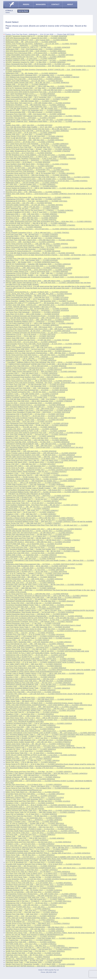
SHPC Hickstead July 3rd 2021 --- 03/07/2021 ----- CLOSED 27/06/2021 (32, 208)
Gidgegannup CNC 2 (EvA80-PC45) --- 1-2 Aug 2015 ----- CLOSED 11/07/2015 (35, 657)
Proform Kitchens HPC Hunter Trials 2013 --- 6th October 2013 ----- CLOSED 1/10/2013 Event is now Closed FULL (48, 810)
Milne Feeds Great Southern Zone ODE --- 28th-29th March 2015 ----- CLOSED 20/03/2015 (39, 699)
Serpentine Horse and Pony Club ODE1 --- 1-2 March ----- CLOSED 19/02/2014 (35, 794)
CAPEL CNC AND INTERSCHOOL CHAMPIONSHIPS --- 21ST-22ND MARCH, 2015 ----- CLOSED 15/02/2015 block (49, 705)
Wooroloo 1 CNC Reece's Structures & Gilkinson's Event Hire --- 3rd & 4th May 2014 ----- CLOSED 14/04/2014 (46, 773)
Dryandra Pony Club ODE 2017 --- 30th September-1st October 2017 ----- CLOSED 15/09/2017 (41, 481)
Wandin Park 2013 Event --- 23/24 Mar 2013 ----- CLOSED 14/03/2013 (32, 870)
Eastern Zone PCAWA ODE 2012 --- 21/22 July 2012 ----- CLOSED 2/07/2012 (34, 907)
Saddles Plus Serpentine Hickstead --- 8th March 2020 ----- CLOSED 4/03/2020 (35, 295)
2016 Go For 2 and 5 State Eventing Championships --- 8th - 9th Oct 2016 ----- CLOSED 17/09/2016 (42, 551)
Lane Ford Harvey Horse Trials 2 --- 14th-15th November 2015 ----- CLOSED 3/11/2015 (38, 627)
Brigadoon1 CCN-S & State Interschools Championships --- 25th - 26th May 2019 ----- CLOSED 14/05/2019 (45, 353)
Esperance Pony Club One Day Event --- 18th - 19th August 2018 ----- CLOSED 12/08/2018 (39, 408)
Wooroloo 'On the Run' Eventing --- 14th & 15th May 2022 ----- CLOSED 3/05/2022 (36, 145)
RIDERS (26, 4)
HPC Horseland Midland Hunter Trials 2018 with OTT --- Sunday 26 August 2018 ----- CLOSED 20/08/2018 (45, 407)
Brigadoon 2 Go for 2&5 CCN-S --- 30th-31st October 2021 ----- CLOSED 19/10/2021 (37, 175)
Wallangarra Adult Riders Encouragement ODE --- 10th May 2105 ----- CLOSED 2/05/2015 (39, 679)
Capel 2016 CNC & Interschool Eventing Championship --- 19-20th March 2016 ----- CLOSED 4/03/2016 (44, 616)
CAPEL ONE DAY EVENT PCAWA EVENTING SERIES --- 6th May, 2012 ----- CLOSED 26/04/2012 (42, 918)
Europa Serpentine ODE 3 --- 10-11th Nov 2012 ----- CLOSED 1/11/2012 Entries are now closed (41, 879)
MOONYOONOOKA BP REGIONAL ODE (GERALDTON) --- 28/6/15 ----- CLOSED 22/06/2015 (40, 660)
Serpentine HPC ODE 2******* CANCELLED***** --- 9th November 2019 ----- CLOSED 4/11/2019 (41, 303)
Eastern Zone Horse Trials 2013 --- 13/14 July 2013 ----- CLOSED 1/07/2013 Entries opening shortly (42, 833)
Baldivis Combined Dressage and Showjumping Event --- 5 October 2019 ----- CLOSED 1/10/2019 (42, 316)
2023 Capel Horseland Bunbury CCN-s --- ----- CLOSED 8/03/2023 (30, 94)
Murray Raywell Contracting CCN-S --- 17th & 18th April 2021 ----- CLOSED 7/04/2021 (37, 232)
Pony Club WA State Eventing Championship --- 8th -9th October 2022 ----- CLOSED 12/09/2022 (41, 108)
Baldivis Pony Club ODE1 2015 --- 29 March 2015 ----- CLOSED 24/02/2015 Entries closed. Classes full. (44, 703)
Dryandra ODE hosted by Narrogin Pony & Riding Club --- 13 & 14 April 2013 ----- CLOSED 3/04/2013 (43, 864)
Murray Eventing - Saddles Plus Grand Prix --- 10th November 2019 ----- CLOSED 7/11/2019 (40, 301)
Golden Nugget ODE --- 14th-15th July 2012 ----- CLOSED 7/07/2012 (31, 905)
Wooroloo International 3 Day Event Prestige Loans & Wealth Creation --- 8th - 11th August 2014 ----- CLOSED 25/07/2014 (51, 733)
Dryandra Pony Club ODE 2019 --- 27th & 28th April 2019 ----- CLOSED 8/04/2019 (36, 366)
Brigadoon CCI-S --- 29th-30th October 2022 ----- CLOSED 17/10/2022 (32, 101)
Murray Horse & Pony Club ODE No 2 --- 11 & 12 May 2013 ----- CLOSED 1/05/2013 (37, 849)
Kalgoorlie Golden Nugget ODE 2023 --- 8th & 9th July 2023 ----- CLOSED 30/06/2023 (37, 82)
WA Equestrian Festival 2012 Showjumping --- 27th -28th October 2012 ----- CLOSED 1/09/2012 (41, 894)
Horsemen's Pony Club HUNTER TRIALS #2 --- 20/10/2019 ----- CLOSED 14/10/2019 (37, 310)
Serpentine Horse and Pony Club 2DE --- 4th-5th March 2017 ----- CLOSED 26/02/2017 (38, 538)
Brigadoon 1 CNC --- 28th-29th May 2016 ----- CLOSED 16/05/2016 (30, 588)
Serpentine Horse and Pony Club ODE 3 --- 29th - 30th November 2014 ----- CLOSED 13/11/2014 (42, 707)
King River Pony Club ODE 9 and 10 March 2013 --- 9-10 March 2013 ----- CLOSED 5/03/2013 (40, 873)
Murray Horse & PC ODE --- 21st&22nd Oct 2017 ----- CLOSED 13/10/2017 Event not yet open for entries (44, 468)
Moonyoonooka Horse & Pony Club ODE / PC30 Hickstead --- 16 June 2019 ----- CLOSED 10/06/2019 (43, 344)
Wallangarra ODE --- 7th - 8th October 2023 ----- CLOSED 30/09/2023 (31, 73)
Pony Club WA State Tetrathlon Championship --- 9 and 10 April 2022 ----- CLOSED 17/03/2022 (41, 158)
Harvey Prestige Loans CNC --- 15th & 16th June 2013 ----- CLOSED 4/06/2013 (35, 838)
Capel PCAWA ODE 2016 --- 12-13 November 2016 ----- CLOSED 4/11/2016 (34, 544)
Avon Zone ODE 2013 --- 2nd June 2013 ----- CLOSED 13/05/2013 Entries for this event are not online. (43, 846)
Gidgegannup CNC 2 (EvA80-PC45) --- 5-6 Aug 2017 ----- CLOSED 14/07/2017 (35, 497)
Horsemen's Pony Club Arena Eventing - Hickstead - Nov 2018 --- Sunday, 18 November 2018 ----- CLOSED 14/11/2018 (50, 383)
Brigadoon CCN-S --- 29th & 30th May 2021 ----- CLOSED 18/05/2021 (31, 218)
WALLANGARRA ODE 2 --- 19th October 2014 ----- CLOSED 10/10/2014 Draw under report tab (41, 716)
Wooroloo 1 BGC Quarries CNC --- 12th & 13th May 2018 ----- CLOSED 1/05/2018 (36, 438)
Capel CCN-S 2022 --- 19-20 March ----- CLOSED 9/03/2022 (28, 162)
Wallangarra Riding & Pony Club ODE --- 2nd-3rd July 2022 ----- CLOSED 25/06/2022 (37, 131)
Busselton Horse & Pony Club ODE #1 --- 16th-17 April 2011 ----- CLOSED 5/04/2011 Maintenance (42, 947)
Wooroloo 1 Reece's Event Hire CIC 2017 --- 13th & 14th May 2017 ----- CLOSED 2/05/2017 (40, 518)
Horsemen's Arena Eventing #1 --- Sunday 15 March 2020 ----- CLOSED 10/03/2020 (37, 292)
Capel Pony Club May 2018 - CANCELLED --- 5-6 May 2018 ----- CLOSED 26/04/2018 (37, 442)
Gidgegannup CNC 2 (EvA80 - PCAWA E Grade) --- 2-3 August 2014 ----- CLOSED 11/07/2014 (41, 736)
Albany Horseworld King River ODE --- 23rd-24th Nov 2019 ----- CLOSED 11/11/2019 (37, 297)
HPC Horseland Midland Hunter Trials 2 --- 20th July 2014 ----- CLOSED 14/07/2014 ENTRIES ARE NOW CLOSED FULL (50, 734)
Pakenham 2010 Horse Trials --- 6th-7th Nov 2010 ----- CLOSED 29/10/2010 (34, 955)
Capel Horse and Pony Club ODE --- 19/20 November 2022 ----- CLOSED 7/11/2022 (37, 99)
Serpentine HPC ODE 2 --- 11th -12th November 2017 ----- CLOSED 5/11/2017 (35, 466)
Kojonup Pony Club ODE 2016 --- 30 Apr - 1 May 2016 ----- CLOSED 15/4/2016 (35, 607)
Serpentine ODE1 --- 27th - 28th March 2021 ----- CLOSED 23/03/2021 (32, 236)
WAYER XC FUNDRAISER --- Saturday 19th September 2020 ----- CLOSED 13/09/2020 (38, 264)
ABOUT (70, 4)
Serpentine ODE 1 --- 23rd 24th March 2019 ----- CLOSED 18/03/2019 (31, 373)
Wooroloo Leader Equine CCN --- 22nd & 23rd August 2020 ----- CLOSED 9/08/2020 (37, 271)
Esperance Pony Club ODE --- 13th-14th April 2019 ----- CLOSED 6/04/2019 (34, 370)
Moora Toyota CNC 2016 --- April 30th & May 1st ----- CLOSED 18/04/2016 (33, 603)
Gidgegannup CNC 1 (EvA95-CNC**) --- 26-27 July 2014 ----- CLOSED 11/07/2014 (36, 738)
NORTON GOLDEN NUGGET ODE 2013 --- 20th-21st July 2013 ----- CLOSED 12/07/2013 (39, 827)
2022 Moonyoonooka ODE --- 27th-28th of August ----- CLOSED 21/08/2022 (34, 112)
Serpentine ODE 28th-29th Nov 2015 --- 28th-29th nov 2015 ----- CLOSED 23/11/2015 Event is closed (43, 625)
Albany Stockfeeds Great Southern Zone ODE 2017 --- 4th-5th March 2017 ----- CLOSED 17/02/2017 (43, 540)
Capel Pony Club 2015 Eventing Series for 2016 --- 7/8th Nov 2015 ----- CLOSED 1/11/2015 (39, 629)
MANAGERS (41, 4)
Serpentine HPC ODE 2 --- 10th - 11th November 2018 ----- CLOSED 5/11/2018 (35, 386)
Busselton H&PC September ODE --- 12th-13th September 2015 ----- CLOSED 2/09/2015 (39, 642)
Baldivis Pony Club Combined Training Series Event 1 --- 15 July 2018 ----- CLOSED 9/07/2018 (41, 418)
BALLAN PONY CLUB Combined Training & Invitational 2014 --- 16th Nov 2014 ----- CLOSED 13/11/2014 (44, 709)
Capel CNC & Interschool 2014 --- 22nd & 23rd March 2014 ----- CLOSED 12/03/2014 (37, 786)
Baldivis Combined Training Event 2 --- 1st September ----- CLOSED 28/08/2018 (35, 405)
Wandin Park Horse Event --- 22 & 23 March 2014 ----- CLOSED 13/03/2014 (34, 784)
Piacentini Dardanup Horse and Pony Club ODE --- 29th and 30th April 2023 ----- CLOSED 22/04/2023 (43, 90)
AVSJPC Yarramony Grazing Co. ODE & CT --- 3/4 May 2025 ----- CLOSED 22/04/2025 (38, 47)
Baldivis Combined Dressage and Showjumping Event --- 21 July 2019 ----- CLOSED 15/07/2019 (41, 333)
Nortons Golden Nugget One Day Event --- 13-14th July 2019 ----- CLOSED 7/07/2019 (37, 340)
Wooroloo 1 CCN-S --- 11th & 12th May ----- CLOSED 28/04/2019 (30, 358)
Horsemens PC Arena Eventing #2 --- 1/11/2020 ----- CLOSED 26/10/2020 (33, 251)
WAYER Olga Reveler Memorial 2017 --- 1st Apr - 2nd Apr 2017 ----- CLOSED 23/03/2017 (39, 531)
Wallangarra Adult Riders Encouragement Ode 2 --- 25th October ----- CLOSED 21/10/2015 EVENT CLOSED (46, 631)
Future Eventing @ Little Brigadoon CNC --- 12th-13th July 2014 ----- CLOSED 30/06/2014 (39, 740)
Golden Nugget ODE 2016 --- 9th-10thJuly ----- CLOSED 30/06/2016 (31, 577)
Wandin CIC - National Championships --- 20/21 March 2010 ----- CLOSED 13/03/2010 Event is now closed (45, 959)
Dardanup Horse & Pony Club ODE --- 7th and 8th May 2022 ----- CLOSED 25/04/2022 (38, 147)
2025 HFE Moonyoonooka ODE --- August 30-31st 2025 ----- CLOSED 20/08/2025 (36, 38)
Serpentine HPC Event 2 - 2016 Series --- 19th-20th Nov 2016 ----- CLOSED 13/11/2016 (38, 542)
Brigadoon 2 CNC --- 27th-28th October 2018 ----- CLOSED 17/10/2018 (32, 394)
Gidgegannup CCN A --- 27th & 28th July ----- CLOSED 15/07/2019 (30, 336)
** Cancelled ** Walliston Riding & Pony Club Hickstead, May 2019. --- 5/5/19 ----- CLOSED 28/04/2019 (44, 362)
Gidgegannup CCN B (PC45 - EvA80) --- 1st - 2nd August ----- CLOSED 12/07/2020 (36, 275)
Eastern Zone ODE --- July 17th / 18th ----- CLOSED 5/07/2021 (29, 203)
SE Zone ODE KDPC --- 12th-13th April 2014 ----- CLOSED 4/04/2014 (31, 775)
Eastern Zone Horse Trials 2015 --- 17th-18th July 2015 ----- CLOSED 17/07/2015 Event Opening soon (43, 649)
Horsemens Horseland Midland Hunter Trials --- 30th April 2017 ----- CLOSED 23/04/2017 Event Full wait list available (49, 521)
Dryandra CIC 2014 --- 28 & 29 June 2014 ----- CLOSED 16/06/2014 (31, 749)
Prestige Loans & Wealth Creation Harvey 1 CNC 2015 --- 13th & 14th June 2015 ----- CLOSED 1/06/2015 (45, 673)
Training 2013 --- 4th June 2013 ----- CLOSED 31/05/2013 (27, 840)
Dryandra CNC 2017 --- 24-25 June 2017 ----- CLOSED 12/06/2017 (30, 512)
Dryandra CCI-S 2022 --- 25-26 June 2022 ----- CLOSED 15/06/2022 (31, 132)
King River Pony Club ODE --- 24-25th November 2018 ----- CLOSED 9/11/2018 (35, 384)
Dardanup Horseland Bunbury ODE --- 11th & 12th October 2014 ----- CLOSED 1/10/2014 (39, 723)
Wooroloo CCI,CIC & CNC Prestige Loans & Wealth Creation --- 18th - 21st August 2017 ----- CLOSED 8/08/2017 (47, 488)
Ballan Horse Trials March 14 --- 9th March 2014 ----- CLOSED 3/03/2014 (32, 792)
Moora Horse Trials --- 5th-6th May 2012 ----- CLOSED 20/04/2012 (30, 920)
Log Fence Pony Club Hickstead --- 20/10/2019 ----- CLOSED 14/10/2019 (33, 312)
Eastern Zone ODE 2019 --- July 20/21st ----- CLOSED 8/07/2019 (30, 338)
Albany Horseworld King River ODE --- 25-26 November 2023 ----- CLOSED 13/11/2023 (38, 64)
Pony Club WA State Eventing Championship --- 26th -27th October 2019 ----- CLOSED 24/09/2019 (42, 318)
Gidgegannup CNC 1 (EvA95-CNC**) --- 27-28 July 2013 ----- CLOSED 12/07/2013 (36, 825)
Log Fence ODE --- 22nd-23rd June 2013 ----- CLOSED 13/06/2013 (30, 834)
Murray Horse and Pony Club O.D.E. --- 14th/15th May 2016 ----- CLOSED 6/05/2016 (37, 594)
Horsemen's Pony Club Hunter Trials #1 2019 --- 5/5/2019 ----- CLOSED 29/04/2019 (36, 357)
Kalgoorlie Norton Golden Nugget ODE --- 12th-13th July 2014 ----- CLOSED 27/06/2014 (38, 742)
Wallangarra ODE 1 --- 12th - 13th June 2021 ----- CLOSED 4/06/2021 (31, 214)
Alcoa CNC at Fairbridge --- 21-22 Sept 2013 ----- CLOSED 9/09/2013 (31, 814)
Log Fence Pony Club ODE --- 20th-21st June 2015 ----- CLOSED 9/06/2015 (34, 666)
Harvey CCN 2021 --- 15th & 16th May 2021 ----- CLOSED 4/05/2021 (31, 220)
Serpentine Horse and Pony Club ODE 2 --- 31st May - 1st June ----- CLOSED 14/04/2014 (39, 771)
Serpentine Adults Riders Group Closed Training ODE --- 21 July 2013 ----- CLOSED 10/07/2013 (41, 831)
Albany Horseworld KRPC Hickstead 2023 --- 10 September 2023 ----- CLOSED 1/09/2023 (39, 75)
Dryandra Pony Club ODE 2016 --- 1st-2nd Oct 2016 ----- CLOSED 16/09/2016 (35, 553)
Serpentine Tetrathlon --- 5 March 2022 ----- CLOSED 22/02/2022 (29, 166)
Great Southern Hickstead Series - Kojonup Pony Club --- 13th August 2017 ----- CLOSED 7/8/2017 (42, 490)
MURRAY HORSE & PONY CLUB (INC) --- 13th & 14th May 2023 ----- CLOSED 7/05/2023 (39, 86)
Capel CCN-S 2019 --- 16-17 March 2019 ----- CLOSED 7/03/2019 (30, 379)
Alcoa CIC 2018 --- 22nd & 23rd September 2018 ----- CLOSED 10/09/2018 (33, 403)
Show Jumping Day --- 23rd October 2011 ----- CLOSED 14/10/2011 (31, 936)
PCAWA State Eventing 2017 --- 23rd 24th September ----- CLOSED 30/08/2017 (35, 484)
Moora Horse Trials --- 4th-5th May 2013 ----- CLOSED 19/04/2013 (30, 855)
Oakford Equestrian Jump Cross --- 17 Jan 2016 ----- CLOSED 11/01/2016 (33, 623)
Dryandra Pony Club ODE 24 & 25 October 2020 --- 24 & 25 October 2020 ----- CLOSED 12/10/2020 (43, 258)
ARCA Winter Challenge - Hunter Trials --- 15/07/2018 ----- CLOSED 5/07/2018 (35, 420)
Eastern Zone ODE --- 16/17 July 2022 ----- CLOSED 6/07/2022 (29, 125)
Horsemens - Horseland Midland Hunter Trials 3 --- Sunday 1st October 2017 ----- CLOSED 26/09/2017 (44, 479)
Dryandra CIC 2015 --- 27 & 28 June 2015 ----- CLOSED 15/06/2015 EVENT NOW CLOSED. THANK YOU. (45, 662)
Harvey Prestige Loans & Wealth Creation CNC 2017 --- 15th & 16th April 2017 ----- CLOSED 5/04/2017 (44, 529)
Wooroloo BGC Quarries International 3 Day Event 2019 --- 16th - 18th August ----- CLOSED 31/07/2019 (44, 329)
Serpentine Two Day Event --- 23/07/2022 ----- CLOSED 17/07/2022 (31, 118)
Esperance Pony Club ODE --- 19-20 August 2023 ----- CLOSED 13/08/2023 (34, 79)
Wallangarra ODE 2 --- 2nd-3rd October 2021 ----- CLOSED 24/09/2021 (32, 182)
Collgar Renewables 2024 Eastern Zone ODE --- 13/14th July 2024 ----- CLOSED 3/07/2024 (39, 55)
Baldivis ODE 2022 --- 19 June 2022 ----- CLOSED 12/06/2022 (29, 134)
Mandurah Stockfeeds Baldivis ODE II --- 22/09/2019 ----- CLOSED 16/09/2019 (35, 321)
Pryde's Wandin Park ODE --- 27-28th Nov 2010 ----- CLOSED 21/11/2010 (33, 953)
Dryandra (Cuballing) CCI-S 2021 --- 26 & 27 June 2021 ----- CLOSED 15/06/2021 (36, 212)
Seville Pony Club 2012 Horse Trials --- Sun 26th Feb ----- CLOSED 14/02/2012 (35, 931)
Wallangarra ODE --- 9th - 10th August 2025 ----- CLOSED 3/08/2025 (31, 42)
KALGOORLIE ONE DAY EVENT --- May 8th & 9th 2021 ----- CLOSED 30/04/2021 (36, 223)
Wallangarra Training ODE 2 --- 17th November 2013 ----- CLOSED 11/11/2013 (35, 797)
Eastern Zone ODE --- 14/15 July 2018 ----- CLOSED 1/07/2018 (29, 421)
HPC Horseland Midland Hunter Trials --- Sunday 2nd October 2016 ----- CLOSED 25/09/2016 (40, 549)
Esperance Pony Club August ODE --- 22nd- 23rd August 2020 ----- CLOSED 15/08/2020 (38, 270)
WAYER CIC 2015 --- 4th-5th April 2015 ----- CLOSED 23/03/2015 (30, 697)
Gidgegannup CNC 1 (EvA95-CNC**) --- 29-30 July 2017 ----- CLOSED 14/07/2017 (36, 499)
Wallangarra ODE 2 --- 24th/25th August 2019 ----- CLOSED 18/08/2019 (32, 325)
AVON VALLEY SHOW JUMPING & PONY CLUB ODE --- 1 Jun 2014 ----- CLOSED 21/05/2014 (41, 755)
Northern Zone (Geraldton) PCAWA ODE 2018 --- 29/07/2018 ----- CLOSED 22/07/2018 (38, 412)
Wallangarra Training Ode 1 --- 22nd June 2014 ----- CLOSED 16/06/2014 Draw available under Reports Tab (45, 747)
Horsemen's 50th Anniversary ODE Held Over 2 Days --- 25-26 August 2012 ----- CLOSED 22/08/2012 (43, 897)
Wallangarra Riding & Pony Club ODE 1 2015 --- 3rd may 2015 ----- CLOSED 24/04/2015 (38, 683)
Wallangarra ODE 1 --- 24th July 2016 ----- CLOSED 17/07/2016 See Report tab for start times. (40, 568)
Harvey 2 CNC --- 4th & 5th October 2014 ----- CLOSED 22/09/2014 (30, 725)
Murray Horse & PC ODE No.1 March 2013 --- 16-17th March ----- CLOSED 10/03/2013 (38, 871)
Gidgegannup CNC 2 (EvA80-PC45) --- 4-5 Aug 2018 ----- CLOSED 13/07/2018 (35, 414)
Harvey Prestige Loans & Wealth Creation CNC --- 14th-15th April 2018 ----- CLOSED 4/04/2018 (41, 453)
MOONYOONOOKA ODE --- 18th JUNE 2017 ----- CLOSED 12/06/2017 (32, 510)
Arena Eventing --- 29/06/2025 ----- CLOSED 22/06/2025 (26, 45)
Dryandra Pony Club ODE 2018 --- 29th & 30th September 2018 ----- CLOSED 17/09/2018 (39, 401)
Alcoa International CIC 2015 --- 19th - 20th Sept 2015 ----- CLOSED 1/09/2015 (35, 644)
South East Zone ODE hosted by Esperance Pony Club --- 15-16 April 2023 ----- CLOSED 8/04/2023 (42, 92)
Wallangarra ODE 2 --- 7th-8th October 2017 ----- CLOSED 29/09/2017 (32, 477)
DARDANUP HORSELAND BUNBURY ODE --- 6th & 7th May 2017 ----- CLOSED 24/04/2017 (40, 520)
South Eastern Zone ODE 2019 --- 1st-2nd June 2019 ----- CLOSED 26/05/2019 (35, 349)
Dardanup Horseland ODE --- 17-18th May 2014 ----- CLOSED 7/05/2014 (32, 760)
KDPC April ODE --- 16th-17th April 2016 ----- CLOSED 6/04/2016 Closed (32, 608)
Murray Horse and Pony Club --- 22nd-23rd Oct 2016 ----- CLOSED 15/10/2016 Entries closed (40, 547)
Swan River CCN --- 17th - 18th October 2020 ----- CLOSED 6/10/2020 (32, 260)
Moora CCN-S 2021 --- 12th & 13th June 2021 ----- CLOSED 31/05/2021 (32, 216)
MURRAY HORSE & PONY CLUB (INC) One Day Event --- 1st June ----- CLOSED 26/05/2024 (40, 60)
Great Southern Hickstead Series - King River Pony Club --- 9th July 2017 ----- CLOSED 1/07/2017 (42, 505)
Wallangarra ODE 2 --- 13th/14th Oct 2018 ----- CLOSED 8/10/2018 (30, 395)
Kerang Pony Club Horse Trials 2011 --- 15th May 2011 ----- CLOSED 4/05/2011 (35, 946)
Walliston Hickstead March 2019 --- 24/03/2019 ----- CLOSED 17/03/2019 (33, 375)
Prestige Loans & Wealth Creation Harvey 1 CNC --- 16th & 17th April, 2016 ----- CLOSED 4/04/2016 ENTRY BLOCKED (50, 610)
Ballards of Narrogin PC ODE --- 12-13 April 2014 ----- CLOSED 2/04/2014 (33, 777)
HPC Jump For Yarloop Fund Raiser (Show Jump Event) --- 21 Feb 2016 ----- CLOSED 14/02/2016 (42, 620)
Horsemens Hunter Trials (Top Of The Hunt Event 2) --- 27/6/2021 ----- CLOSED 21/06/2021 (39, 210)
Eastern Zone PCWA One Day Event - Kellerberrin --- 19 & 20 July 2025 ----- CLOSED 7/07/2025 (41, 44)
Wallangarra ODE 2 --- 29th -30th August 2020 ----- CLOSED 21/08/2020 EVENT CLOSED (39, 268)
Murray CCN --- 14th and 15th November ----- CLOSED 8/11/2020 (30, 249)
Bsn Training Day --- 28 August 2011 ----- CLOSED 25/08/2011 (29, 940)
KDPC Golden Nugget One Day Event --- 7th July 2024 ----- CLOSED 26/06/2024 (36, 57)
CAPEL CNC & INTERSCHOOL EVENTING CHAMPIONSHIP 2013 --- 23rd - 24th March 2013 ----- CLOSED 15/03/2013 (50, 868)
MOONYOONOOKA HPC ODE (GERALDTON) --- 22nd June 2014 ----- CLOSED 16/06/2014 (40, 746)
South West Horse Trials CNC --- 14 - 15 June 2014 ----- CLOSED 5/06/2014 (34, 753)
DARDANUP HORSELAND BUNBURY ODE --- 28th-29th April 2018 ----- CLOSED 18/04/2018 (40, 444)
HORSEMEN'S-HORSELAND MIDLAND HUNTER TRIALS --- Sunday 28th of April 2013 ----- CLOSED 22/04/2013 (48, 853)
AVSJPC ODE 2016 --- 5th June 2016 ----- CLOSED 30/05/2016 (29, 586)
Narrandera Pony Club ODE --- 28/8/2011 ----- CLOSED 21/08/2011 (31, 942)
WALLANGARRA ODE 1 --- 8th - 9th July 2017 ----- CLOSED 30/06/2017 (32, 507)
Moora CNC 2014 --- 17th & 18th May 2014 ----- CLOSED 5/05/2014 (31, 762)
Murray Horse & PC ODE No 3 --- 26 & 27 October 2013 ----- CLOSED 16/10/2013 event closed (41, 805)
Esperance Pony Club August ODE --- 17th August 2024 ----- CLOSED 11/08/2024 (36, 53)
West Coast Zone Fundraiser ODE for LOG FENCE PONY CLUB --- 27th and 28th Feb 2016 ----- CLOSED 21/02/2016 (49, 618)
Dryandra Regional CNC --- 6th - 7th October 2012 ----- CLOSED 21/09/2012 (34, 890)
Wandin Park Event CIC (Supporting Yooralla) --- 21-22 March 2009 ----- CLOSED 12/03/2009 (40, 964)
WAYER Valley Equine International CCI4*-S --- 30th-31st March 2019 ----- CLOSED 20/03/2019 (41, 371)
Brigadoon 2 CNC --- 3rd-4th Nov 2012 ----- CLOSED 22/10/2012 (29, 881)
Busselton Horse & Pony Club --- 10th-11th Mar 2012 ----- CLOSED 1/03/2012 (34, 929)
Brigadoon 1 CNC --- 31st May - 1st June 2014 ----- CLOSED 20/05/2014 (32, 757)
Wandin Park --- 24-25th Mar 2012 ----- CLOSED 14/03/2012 (28, 925)
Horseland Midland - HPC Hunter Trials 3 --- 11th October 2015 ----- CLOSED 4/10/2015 (38, 638)
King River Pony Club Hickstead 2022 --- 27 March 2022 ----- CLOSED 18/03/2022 (36, 157)
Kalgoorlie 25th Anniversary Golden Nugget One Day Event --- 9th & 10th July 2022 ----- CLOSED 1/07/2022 (45, 129)
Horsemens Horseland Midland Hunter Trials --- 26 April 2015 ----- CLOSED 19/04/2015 (38, 688)
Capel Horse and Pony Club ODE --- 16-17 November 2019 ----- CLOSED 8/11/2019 (37, 299)
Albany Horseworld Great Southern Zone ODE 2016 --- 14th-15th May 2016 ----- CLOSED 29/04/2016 (43, 597)
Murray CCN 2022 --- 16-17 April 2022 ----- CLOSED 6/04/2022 (29, 153)
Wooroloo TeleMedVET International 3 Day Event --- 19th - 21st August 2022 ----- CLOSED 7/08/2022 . (43, 116)
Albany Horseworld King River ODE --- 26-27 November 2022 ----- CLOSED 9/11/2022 (37, 97)
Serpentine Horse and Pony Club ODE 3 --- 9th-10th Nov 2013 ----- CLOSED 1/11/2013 (38, 801)
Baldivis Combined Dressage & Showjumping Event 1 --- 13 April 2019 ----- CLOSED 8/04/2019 (41, 368)
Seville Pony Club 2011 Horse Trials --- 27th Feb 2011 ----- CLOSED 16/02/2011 (35, 951)
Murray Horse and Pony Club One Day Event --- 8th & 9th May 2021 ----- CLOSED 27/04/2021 (40, 225)
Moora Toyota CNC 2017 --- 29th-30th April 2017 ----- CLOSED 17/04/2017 (33, 523)
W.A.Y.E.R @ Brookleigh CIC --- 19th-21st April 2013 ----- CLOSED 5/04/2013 (34, 862)
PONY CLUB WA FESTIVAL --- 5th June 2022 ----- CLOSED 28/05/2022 (32, 138)
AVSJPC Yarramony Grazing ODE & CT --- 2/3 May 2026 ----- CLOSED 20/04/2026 (36, 36)
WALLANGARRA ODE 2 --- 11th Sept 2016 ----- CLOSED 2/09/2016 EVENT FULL (36, 557)
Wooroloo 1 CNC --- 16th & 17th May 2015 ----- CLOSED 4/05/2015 (30, 677)
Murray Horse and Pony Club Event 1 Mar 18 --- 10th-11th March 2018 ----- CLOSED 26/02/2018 (41, 460)
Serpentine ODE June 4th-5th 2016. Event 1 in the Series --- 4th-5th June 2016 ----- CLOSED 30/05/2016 (44, 584)
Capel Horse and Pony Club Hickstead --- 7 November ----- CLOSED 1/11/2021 (35, 171)
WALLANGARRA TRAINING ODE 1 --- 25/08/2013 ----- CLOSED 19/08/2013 (34, 820)
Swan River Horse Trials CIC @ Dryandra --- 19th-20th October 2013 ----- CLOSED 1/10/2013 (40, 812)
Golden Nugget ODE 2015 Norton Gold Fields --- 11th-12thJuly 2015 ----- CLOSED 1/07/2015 (40, 658)
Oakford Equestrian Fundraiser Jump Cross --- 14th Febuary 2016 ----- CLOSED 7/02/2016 (39, 621)
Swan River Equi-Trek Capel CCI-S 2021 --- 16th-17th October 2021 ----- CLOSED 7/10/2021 (40, 179)
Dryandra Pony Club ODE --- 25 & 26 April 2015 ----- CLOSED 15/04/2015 (33, 692)
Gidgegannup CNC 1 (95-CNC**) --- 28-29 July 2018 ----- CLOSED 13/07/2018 (35, 416)
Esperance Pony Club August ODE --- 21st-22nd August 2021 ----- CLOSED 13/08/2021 (38, 197)
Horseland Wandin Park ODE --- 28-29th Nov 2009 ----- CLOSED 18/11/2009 (34, 960)
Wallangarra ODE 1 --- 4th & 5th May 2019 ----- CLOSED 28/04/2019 (31, 360)
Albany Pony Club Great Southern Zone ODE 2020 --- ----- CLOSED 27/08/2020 (35, 266)
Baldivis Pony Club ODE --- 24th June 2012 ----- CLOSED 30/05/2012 (31, 914)
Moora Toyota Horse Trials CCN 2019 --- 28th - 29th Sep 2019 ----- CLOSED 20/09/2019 (38, 320)
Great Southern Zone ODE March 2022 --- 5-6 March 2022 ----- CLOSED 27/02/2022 (37, 164)
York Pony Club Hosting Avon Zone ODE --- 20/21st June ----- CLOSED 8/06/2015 (36, 668)
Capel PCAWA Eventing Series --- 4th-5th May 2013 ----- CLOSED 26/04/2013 (34, 851)
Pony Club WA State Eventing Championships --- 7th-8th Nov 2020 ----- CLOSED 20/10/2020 (40, 253)
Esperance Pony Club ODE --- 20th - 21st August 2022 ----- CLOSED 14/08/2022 (35, 114)
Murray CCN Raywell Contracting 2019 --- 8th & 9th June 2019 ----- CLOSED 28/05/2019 (38, 347)
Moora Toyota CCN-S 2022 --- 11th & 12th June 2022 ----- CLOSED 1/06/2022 (34, 136)
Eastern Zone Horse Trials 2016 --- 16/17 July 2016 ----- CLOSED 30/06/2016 (34, 575)
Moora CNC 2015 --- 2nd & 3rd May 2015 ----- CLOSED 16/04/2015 (30, 690)
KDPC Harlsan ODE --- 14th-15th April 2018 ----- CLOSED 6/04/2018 (31, 451)
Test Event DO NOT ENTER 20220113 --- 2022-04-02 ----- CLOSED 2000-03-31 (35, 966)
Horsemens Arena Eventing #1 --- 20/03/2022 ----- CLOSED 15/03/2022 (32, 160)
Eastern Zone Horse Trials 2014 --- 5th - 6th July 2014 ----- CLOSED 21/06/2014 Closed (38, 744)
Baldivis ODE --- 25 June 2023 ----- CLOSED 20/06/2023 (26, 84)
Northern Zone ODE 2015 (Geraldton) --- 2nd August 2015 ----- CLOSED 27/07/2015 (37, 647)
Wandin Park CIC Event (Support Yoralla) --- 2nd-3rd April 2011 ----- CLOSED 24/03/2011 (39, 949)
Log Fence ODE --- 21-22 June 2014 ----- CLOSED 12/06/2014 (29, 751)
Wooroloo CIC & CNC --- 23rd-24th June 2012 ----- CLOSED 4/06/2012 (32, 912)
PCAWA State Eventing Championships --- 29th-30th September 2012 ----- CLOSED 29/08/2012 (41, 896)
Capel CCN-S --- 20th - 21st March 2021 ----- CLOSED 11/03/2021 (30, 242)
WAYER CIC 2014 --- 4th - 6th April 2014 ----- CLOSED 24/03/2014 (30, 779)
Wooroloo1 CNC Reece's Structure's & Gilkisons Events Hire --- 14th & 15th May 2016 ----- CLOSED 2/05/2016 (47, 596)
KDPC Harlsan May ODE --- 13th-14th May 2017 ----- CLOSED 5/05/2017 (33, 516)
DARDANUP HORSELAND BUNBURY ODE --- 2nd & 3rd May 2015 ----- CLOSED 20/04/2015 (40, 684)
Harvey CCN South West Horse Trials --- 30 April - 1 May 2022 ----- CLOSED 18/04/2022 (38, 149)
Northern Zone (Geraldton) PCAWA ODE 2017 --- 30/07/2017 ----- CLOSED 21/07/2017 (38, 496)
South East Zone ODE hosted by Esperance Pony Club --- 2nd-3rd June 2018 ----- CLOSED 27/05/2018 (44, 433)
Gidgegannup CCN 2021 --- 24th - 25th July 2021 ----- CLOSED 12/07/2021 (33, 199)
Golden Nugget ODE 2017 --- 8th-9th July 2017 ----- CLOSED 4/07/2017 (32, 501)
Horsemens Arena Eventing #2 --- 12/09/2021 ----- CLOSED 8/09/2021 (32, 186)
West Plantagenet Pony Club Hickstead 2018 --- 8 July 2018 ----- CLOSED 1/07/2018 (37, 423)
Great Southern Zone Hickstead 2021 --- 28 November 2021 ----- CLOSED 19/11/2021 (37, 170)
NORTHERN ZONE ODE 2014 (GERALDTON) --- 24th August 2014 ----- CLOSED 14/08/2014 (40, 731)
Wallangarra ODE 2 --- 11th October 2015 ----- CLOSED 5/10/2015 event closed (35, 636)
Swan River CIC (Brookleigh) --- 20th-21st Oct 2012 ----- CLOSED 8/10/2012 (34, 886)
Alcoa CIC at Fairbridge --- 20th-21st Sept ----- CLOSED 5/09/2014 (30, 729)
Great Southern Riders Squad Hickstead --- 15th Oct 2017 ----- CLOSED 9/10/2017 (36, 471)
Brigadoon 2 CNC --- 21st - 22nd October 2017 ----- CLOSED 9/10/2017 (32, 473)
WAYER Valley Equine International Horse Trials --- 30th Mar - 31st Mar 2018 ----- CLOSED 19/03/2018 (44, 457)
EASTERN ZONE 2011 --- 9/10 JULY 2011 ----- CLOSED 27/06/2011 (31, 944)
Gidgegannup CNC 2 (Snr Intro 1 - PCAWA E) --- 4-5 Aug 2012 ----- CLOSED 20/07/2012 (38, 901)
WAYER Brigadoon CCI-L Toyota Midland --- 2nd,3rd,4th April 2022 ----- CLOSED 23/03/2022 (40, 155)
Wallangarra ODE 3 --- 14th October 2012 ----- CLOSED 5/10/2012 (30, 888)
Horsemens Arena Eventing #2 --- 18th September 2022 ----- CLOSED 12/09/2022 (36, 107)
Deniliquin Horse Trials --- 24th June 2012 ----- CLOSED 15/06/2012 (31, 910)
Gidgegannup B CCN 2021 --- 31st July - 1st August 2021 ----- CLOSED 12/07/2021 (36, 201)
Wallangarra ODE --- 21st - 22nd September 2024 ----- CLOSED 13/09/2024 (34, 49)
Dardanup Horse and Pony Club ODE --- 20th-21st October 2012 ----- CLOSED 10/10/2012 (39, 884)
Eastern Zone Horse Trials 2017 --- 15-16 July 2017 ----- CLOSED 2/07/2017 (34, 503)
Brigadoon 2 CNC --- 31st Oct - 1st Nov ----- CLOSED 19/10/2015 (30, 633)
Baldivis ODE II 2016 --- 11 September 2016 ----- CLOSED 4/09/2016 (31, 555)
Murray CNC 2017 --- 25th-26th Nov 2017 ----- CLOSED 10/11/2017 (31, 464)
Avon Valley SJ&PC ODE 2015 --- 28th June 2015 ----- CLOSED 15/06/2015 (34, 664)
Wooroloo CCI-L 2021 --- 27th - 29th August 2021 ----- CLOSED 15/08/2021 (33, 192)
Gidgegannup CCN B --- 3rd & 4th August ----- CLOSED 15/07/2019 (30, 334)
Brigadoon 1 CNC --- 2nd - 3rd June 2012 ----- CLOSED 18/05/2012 (30, 916)
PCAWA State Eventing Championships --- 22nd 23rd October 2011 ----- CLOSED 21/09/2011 (40, 938)
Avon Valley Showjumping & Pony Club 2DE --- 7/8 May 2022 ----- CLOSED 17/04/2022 (38, 151)
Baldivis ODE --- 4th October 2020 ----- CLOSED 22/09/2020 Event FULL (32, 262)
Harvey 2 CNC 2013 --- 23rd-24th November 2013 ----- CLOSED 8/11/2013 (33, 799)
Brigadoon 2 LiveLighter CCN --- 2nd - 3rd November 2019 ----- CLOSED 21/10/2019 (37, 308)
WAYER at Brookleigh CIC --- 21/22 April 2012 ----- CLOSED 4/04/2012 (32, 922)
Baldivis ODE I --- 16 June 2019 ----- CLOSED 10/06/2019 (27, 345)
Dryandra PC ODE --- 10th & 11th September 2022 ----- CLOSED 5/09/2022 (34, 110)
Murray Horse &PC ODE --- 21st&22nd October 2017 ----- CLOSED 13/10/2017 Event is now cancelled (43, 470)
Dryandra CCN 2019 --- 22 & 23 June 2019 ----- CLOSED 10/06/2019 (31, 342)
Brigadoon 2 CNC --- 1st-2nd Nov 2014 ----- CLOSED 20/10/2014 (30, 714)
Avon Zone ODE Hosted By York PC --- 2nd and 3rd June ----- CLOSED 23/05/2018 (36, 434)
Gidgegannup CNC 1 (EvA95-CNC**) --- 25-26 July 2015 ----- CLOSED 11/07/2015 (36, 655)
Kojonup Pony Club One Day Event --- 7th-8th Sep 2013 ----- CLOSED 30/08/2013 (36, 816)
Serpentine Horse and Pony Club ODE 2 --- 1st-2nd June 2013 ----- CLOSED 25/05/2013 (38, 842)
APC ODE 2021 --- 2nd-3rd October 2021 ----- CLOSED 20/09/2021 (30, 184)
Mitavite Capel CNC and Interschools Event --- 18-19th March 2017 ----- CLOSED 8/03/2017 (40, 533)
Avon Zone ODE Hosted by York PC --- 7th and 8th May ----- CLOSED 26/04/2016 (36, 599)
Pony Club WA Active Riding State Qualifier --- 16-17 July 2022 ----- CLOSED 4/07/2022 (38, 127)
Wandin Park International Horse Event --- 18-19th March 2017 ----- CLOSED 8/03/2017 (38, 534)
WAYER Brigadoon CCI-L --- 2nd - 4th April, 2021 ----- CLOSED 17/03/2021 (33, 238)
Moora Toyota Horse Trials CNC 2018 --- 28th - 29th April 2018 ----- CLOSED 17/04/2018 (38, 445)
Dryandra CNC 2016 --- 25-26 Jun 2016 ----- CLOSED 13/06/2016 (30, 581)
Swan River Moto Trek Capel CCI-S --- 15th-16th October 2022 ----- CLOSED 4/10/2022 (38, 103)
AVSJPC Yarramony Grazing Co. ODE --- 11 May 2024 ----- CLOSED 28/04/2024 (35, 62)
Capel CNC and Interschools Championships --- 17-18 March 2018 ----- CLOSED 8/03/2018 (39, 458)
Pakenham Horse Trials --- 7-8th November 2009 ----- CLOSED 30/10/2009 (33, 962)
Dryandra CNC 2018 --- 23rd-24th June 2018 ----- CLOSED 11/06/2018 (32, 429)
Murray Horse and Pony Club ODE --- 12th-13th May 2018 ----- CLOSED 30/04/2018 (37, 440)
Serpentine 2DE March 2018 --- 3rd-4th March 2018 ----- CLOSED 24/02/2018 (34, 462)
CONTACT (55, 4)
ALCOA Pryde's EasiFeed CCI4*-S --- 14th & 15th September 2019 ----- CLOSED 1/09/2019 (40, 323)
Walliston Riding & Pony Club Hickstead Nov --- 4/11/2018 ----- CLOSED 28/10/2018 (37, 390)
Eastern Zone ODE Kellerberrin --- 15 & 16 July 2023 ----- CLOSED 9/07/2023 (34, 81)
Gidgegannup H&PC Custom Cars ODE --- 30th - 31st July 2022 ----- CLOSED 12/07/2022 (39, 120)
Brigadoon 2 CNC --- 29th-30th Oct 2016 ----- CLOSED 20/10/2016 (30, 546)
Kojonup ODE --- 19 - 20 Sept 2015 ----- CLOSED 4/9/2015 (27, 640)
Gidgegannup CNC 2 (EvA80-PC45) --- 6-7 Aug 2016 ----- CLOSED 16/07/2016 (35, 570)
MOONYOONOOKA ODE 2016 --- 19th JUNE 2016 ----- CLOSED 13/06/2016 (34, 579)
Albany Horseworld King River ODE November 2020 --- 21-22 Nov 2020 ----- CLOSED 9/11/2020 (41, 247)
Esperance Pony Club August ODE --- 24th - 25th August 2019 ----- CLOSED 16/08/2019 (38, 327)
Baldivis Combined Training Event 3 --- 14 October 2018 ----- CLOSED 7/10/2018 (35, 397)
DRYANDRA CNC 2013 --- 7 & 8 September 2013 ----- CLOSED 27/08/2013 (33, 818)
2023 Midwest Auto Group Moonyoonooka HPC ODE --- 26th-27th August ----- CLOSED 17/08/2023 (42, 77)
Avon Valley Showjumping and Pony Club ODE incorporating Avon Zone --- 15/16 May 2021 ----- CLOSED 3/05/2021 (49, 221)
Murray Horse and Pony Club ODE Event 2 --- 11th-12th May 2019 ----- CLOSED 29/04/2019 (40, 355)
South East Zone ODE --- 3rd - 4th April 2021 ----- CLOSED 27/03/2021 (32, 234)
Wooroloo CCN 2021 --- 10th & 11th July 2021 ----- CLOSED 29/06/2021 (32, 207)
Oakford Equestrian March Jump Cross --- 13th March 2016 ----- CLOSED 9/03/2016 (37, 614)
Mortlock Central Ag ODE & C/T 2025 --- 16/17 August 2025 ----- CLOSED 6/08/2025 (37, 40)
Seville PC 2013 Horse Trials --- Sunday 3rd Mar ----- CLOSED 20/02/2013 (33, 877)
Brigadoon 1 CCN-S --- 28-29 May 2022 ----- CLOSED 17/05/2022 (30, 142)
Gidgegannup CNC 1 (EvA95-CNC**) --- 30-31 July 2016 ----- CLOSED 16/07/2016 (36, 571)
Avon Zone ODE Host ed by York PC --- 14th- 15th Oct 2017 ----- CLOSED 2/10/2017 (37, 475)
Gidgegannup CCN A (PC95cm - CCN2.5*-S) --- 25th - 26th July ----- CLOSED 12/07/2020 (39, 273)
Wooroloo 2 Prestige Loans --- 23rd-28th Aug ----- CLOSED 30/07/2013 (32, 821)
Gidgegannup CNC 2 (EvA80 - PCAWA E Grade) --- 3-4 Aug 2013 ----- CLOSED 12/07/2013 (39, 829)
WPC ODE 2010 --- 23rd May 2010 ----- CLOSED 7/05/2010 (28, 957)
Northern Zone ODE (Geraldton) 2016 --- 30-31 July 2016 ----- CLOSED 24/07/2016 (36, 566)
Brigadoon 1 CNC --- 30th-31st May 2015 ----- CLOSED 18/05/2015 (30, 675)
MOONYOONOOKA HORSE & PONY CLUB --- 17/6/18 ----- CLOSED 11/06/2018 (36, 431)
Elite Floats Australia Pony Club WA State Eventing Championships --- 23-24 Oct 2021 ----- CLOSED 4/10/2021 (47, 181)
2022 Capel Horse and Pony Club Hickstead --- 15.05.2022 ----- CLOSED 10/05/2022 (37, 144)
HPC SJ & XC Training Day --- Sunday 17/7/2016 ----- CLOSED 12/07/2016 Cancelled (37, 573)
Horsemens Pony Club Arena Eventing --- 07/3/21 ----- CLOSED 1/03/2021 (33, 245)
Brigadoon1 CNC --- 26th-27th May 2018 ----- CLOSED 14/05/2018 (30, 436)
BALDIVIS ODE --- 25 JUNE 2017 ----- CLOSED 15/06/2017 (28, 508)
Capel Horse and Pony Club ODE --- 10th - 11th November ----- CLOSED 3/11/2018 (36, 388)
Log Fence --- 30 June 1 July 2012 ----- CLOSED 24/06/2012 (28, 909)
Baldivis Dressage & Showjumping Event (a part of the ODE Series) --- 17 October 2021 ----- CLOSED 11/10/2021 (48, 177)
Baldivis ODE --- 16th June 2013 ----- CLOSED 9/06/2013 (27, 836)
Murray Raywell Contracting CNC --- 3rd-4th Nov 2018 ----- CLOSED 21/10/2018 (35, 392)
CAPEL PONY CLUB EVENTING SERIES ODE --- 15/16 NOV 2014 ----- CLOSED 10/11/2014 (40, 710)
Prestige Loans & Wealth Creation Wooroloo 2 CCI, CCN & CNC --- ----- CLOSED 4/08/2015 (40, 646)
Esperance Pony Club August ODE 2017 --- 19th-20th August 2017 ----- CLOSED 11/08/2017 (40, 486)
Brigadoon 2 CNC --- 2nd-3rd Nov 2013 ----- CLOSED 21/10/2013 (30, 803)
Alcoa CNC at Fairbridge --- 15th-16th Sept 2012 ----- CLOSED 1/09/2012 (33, 892)
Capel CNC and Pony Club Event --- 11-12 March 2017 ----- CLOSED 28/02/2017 (36, 536)
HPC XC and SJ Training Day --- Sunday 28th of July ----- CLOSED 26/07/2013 (35, 823)
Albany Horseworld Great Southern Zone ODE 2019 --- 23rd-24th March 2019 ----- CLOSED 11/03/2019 (44, 377)
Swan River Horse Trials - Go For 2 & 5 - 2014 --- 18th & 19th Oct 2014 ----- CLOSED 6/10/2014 (41, 718)
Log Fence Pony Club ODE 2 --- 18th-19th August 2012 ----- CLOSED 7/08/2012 (35, 899)
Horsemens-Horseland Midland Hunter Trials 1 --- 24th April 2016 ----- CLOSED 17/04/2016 (39, 605)
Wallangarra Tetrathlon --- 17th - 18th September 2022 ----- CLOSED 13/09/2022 (35, 105)
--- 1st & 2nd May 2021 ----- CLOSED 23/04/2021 (24, 227)
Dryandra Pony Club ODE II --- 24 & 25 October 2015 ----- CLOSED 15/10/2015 (35, 634)
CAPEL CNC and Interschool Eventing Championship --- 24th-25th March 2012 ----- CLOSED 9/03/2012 (44, 927)
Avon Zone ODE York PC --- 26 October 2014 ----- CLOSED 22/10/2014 (32, 712)
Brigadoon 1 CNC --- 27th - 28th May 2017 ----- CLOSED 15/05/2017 (31, 514)
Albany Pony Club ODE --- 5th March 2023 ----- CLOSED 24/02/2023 (31, 95)
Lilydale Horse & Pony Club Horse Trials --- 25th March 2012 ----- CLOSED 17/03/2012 (38, 923)
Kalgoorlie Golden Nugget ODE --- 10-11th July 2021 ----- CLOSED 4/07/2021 (34, 205)
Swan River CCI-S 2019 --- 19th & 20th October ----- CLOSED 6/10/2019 (32, 314)
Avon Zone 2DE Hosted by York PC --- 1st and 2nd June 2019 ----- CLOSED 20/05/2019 (38, 351)
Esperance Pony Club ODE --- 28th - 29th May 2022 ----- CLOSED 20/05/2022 (34, 140)
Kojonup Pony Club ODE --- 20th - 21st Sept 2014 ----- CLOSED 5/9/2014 (33, 727)
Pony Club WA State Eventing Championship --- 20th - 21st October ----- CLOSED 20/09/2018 (40, 399)
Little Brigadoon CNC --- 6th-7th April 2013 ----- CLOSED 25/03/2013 (31, 866)
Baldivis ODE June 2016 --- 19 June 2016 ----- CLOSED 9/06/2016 (30, 583)
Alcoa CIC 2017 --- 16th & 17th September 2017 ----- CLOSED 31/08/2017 (33, 483)
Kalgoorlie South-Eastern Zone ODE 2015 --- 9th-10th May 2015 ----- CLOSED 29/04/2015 (39, 681)
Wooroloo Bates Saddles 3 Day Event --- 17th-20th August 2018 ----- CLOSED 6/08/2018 (38, 410)
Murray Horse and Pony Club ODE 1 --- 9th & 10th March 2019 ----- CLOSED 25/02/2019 (38, 381)
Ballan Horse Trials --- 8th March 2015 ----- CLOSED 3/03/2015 (29, 701)
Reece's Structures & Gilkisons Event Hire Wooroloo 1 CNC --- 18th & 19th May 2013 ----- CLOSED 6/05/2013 (46, 847)
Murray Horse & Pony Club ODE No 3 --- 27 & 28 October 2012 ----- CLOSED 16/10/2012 (39, 883)
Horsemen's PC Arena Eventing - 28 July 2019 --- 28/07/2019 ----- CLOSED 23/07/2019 (38, 331)
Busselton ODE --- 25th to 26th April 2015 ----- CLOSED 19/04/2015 (31, 686)
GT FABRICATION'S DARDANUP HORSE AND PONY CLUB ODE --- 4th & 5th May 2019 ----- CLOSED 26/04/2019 (48, 364)
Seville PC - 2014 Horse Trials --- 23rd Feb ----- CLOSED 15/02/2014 (31, 796)
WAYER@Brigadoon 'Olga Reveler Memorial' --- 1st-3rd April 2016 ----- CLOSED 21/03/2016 (40, 612)
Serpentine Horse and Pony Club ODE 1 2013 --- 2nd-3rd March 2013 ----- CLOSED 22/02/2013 (41, 875)
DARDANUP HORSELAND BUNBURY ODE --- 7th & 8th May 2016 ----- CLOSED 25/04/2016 (40, 601)
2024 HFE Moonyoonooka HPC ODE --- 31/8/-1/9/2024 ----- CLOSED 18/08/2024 (36, 51)
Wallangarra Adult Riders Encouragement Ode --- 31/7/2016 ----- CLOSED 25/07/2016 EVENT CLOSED (44, 564)
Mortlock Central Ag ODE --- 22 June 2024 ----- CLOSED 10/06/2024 (31, 58)
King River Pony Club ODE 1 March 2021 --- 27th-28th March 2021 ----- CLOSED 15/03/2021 (40, 240)
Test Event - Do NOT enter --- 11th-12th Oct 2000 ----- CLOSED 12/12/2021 (33, 168)
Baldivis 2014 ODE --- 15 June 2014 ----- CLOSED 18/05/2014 (29, 759)
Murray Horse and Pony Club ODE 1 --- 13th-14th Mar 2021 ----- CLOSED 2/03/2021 (37, 244)
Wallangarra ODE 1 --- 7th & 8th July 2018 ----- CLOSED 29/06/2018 (31, 427)
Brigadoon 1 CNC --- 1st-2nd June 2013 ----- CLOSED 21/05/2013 (30, 844)
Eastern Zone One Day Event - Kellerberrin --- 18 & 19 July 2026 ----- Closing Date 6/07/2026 (40, 34)
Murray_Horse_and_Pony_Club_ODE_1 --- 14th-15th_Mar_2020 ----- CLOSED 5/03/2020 (39, 294)
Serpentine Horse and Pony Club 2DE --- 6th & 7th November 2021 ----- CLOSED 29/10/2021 (40, 173)
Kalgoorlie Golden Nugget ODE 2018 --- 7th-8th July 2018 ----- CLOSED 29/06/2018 (37, 425)
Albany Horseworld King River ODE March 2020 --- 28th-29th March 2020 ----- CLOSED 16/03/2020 (42, 281)
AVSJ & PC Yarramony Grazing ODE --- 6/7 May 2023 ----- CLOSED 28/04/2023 (35, 88)
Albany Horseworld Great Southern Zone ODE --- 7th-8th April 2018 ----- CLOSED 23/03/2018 (40, 455)
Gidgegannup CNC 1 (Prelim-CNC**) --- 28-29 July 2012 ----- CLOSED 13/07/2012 (36, 903)
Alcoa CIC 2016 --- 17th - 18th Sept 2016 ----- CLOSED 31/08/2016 (30, 558)
